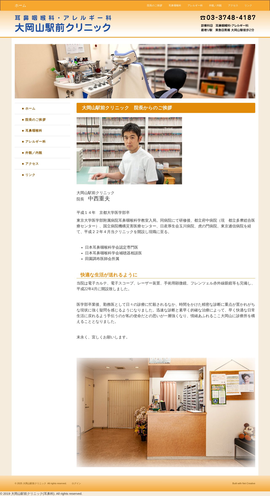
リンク (248, 5)
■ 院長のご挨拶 (34, 119)
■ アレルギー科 (34, 141)
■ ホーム (28, 108)
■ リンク (28, 175)
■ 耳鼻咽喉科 (32, 130)
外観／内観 (215, 5)
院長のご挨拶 (154, 5)
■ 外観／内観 (32, 152)
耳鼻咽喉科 (175, 5)
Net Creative (248, 483)
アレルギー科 (195, 5)
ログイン (76, 483)
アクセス (233, 5)
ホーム (20, 5)
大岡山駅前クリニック (34, 483)
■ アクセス (30, 163)
